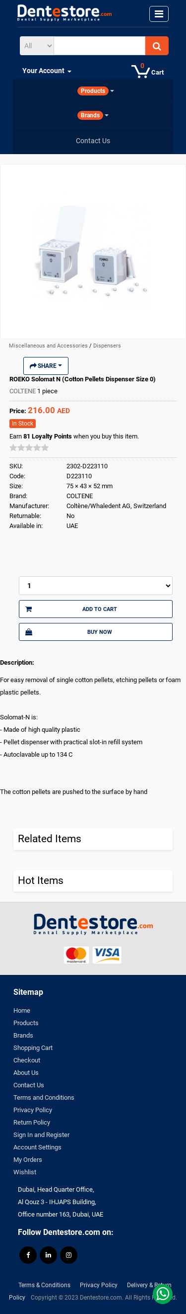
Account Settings (37, 1147)
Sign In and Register (41, 1135)
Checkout (26, 1060)
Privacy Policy (32, 1110)
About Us (26, 1072)
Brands (23, 1035)
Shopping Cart (33, 1047)
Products (26, 1023)
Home (21, 1010)
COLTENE (23, 391)
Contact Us (28, 1085)
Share (46, 366)
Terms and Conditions (43, 1097)
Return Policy (31, 1122)
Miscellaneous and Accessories (49, 346)
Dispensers (107, 346)
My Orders (27, 1159)
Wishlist (24, 1172)
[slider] (29, 447)
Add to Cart (71, 609)
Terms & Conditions (44, 1285)
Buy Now (68, 632)
